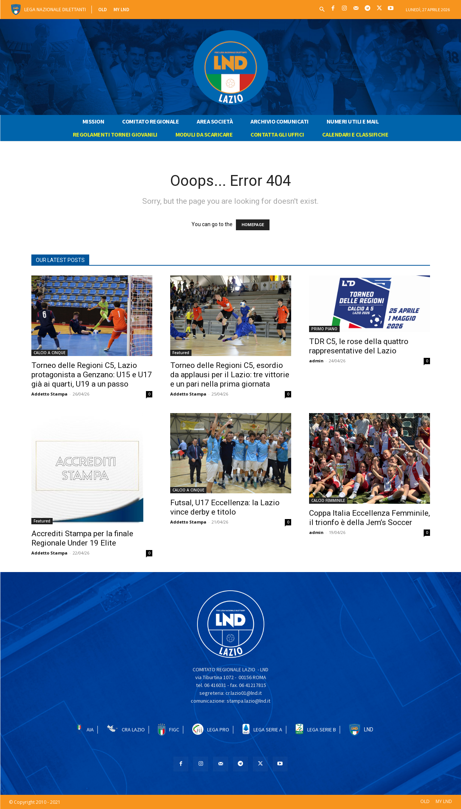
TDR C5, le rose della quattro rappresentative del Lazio (358, 346)
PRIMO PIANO (324, 328)
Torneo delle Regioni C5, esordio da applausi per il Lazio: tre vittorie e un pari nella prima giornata (229, 374)
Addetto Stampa (49, 394)
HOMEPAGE (253, 224)
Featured (180, 352)
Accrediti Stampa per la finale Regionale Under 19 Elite (82, 538)
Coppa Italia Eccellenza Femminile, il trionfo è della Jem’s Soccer (369, 518)
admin (316, 360)
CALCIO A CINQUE (49, 352)
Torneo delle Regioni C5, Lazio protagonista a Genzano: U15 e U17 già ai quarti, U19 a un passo (91, 374)
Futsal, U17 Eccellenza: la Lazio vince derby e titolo (225, 507)
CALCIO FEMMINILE (328, 500)
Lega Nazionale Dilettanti (55, 9)
